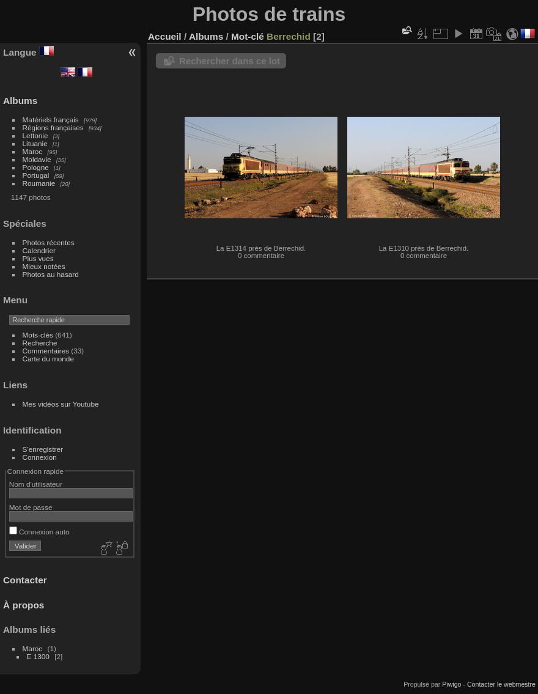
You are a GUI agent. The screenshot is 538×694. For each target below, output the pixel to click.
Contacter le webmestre (501, 684)
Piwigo (451, 684)
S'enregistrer (43, 449)
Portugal (36, 175)
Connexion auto (39, 532)
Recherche (40, 343)
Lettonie (35, 135)
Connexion (40, 457)
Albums (20, 100)
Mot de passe (31, 507)
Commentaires (46, 351)
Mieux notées (44, 266)
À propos (23, 605)
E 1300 (38, 656)
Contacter (25, 580)
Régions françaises (53, 127)
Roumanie (39, 183)
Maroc (33, 151)
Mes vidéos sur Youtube (61, 404)
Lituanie (35, 143)
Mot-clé (247, 36)
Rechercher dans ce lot (229, 61)
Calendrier (39, 250)
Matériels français (51, 120)
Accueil (165, 36)
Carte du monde (48, 359)
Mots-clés (38, 335)
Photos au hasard (51, 274)
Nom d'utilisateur (35, 484)
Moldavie (37, 159)
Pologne (36, 167)
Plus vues (38, 258)
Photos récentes (49, 242)
